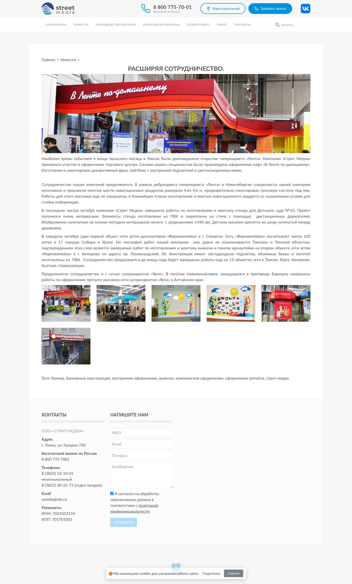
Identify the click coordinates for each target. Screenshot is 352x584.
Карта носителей (223, 8)
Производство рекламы (116, 24)
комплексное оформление (199, 378)
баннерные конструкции (88, 378)
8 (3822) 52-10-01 (58, 473)
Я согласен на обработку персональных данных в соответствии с (134, 502)
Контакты (242, 24)
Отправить (123, 522)
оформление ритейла (244, 378)
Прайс (222, 24)
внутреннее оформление (134, 378)
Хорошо (234, 573)
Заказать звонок (270, 8)
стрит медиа (277, 378)
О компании (55, 24)
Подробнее (211, 573)
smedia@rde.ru (54, 499)
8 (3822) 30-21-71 (58, 485)
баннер (57, 378)
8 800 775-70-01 (173, 7)
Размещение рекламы (161, 24)
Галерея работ (198, 24)
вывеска (166, 378)
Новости (80, 24)
